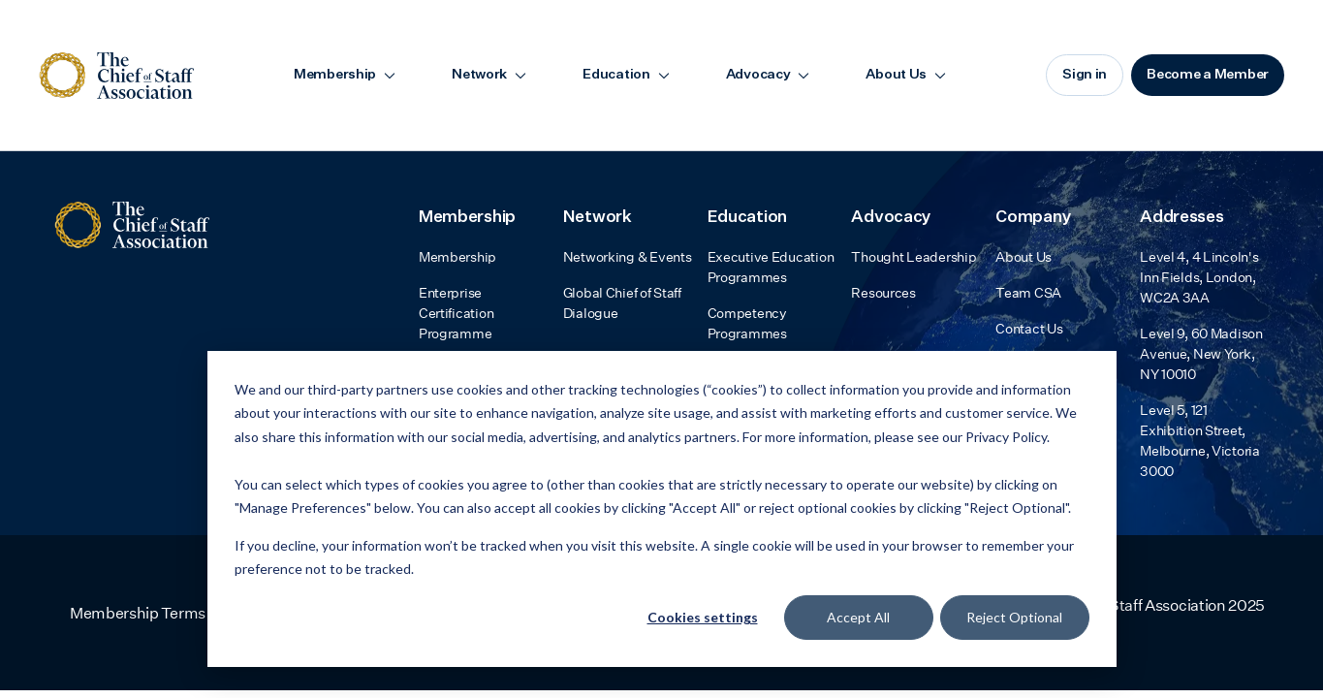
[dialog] (662, 509)
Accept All (858, 617)
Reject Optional (1014, 617)
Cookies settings (702, 617)
